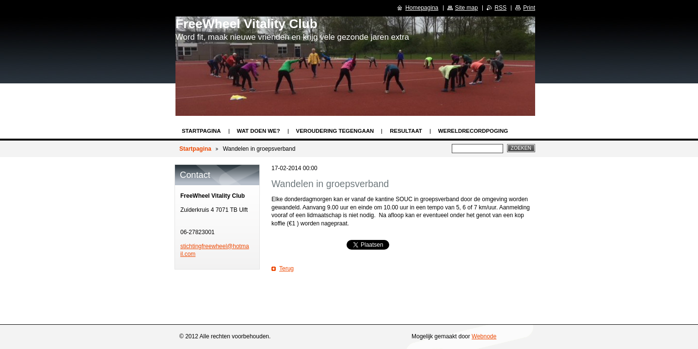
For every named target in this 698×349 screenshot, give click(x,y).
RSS (500, 7)
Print (529, 7)
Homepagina (421, 7)
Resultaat (406, 131)
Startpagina (201, 131)
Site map (466, 7)
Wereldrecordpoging (473, 131)
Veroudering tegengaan (335, 131)
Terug (286, 268)
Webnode (484, 336)
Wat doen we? (258, 131)
